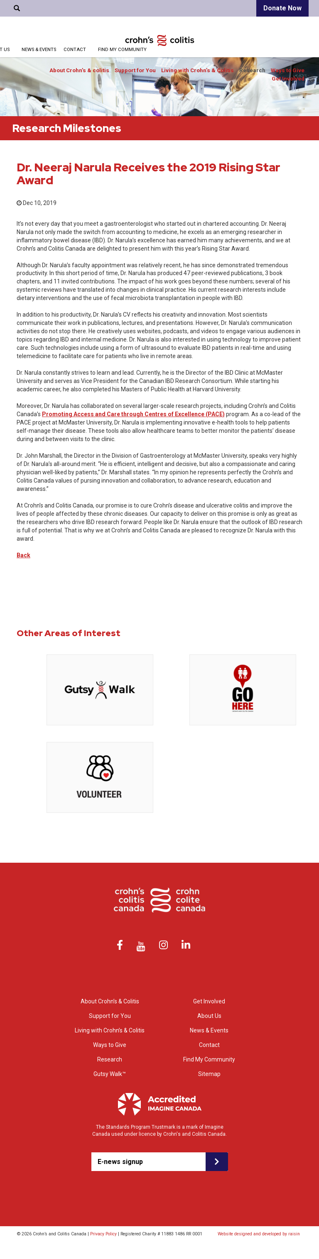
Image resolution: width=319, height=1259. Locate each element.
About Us (209, 1016)
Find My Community (122, 49)
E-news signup (120, 1162)
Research (252, 70)
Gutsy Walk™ (109, 1074)
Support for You (135, 70)
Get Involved (288, 79)
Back (23, 555)
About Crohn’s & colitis (79, 70)
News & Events (39, 49)
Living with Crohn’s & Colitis (197, 70)
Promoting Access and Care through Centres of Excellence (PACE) (133, 414)
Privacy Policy (103, 1234)
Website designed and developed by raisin (259, 1234)
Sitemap (209, 1074)
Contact (75, 49)
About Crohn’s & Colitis (110, 1001)
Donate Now (282, 8)
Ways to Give (287, 70)
